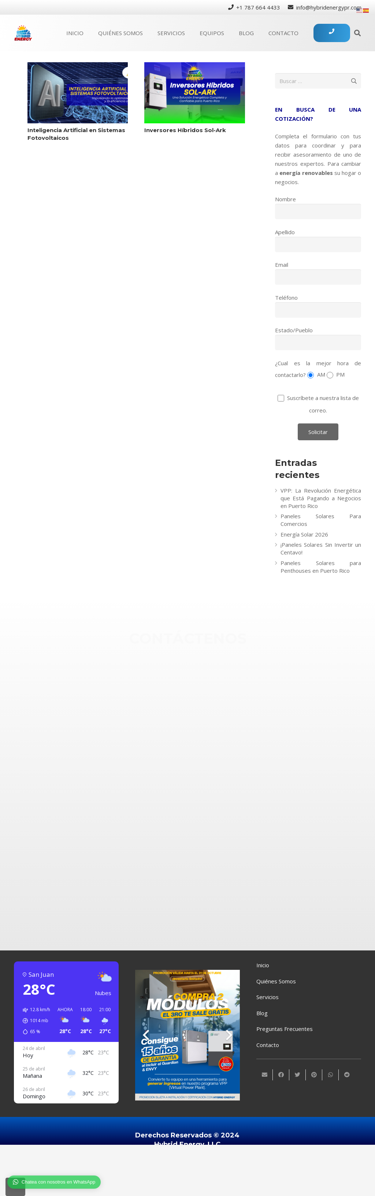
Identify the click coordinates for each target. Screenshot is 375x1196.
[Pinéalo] (314, 1074)
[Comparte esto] (281, 1074)
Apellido (285, 232)
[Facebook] (208, 733)
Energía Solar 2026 (304, 534)
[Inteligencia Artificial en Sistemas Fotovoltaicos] (77, 92)
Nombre (285, 199)
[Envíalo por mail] (264, 1074)
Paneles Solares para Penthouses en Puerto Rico (321, 566)
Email (281, 264)
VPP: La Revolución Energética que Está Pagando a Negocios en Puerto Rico (321, 498)
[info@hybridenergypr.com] (208, 709)
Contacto (267, 1045)
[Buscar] (357, 33)
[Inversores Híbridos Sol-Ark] (194, 92)
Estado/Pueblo (294, 330)
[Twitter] (208, 786)
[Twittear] (297, 1074)
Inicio (262, 965)
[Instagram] (208, 757)
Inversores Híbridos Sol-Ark (185, 130)
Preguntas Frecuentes (284, 1028)
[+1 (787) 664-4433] (208, 685)
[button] (34, 1021)
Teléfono (286, 297)
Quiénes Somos (276, 981)
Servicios (267, 997)
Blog (262, 1013)
